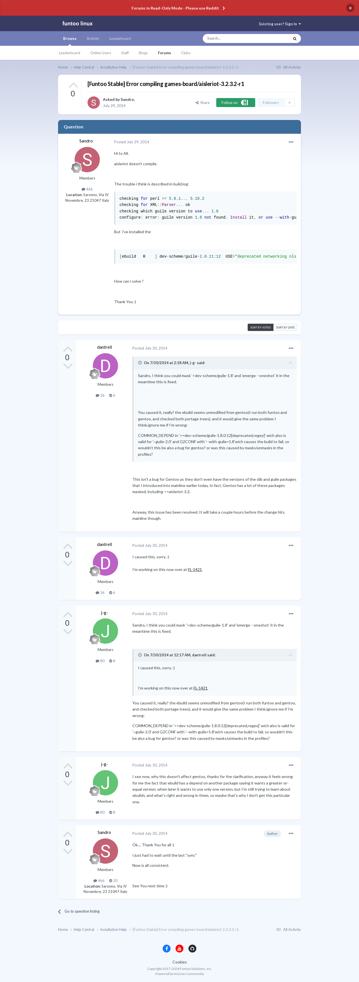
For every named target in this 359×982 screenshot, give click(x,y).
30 (113, 880)
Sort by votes (260, 327)
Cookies (179, 962)
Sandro (127, 99)
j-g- (104, 612)
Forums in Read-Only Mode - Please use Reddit (175, 8)
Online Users (100, 53)
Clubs (185, 53)
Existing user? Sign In (280, 24)
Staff (125, 53)
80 (100, 661)
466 (87, 189)
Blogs (143, 53)
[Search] (235, 38)
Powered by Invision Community (179, 974)
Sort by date (285, 327)
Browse (70, 41)
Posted (131, 142)
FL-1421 (195, 569)
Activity (93, 38)
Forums (164, 53)
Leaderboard (69, 53)
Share (202, 102)
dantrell (104, 347)
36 (100, 395)
